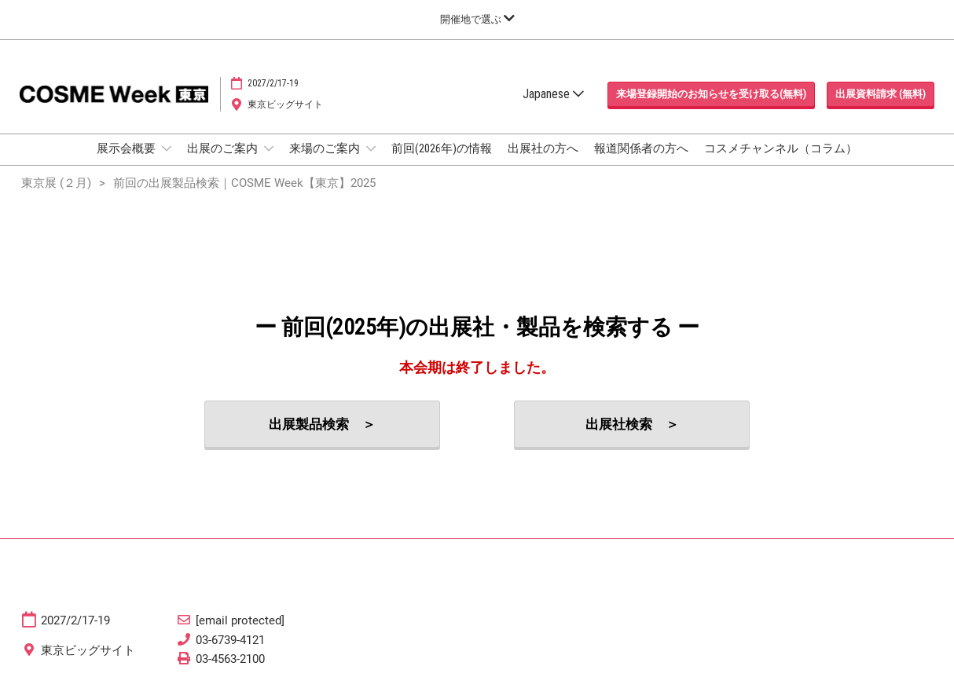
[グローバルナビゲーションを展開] (477, 19)
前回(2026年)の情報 (441, 148)
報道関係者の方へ (641, 148)
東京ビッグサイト (285, 104)
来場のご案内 (325, 148)
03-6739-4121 (230, 640)
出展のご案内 (223, 148)
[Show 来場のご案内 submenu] (371, 148)
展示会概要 (127, 148)
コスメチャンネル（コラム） (780, 148)
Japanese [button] (553, 93)
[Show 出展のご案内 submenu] (268, 148)
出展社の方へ (543, 148)
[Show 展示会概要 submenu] (166, 148)
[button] (711, 94)
